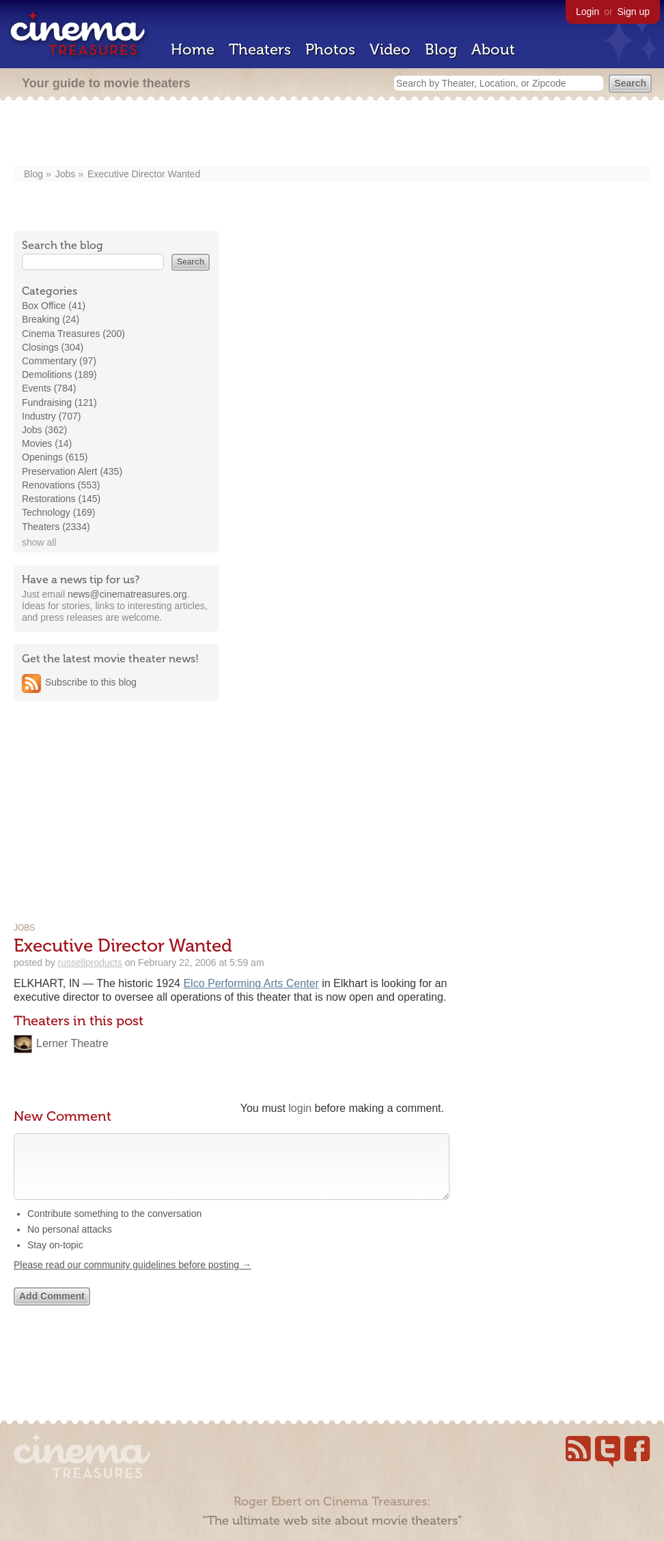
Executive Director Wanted (143, 173)
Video (390, 49)
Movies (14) (47, 443)
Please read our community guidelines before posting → (132, 1278)
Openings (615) (55, 457)
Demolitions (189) (59, 374)
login (300, 1108)
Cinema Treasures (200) (73, 333)
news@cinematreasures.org (127, 594)
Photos (330, 49)
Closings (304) (52, 347)
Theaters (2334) (56, 526)
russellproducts (90, 962)
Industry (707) (51, 416)
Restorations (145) (61, 498)
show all (39, 542)
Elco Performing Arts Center (250, 983)
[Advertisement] (332, 134)
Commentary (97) (59, 360)
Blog (441, 49)
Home (193, 49)
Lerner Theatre (72, 1043)
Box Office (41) (53, 305)
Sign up (634, 11)
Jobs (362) (44, 429)
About (493, 49)
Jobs (65, 173)
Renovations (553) (61, 485)
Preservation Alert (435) (72, 471)
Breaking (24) (50, 319)
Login (587, 11)
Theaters (260, 49)
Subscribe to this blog (91, 682)
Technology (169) (58, 512)
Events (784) (49, 388)
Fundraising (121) (59, 402)
